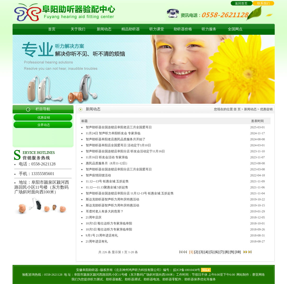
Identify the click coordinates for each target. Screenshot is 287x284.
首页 (51, 29)
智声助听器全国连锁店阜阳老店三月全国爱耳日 (119, 127)
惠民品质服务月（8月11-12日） (107, 163)
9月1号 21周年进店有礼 (102, 235)
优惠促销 (43, 117)
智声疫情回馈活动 (98, 175)
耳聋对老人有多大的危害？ (104, 211)
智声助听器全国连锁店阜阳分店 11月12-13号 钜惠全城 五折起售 (130, 193)
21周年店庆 (94, 217)
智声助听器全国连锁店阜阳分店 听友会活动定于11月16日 (125, 151)
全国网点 (235, 29)
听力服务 (209, 29)
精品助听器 (130, 29)
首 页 (237, 109)
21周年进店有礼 (97, 241)
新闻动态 (104, 29)
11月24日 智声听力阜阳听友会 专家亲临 (113, 133)
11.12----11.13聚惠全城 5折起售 (107, 187)
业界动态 (43, 125)
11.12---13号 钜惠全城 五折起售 (107, 181)
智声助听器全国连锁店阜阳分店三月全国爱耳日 (119, 169)
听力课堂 (156, 29)
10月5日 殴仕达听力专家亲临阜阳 (109, 223)
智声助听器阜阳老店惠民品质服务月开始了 (115, 139)
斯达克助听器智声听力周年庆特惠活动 (112, 199)
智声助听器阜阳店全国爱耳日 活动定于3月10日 (118, 145)
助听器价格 (183, 29)
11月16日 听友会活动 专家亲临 (107, 157)
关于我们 (78, 29)
